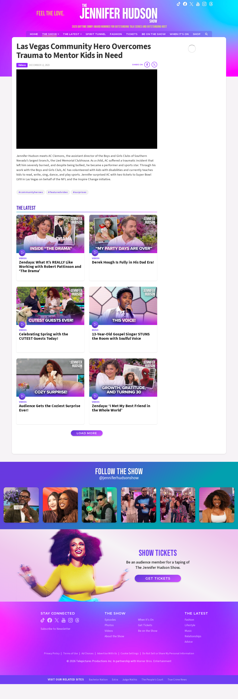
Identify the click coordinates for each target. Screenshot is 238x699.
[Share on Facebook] (147, 64)
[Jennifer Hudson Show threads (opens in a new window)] (77, 620)
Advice (189, 642)
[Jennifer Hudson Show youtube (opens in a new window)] (198, 4)
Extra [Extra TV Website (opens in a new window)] (115, 679)
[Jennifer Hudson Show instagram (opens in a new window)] (204, 4)
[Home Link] (119, 13)
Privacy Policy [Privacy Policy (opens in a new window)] (52, 653)
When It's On (146, 620)
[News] (72, 34)
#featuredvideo (58, 192)
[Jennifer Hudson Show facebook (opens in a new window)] (185, 4)
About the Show (114, 636)
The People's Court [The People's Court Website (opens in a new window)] (152, 679)
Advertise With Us (107, 653)
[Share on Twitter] (154, 64)
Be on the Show (147, 631)
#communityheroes (31, 192)
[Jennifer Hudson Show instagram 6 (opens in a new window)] (216, 505)
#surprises (79, 192)
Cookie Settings (130, 653)
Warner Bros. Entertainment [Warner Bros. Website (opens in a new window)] (154, 661)
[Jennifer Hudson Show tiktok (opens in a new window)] (178, 4)
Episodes (110, 620)
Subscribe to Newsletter (55, 629)
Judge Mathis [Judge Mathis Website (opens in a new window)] (129, 679)
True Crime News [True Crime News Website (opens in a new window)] (177, 679)
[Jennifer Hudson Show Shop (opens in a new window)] (197, 34)
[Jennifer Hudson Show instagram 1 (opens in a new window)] (21, 505)
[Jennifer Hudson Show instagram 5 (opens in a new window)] (177, 505)
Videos (22, 65)
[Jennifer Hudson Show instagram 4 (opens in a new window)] (138, 505)
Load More (87, 433)
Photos (109, 625)
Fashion (189, 620)
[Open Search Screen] (206, 34)
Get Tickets (157, 578)
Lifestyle (190, 625)
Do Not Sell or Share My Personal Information (168, 653)
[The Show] (50, 34)
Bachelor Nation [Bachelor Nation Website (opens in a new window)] (98, 679)
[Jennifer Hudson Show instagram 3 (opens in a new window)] (99, 505)
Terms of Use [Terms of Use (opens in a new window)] (70, 653)
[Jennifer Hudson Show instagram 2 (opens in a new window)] (60, 505)
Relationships (193, 636)
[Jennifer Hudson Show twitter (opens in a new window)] (191, 4)
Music (188, 631)
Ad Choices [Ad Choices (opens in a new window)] (87, 653)
